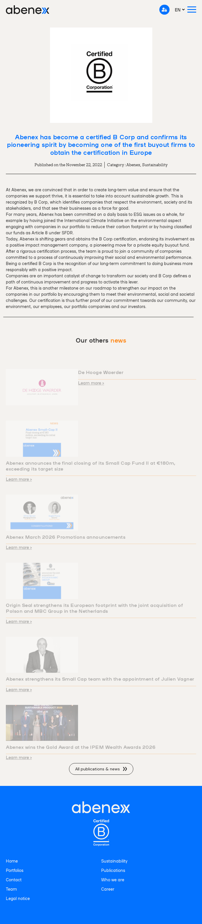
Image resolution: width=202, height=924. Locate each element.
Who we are (112, 879)
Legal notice (18, 898)
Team (11, 889)
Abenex (133, 164)
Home (12, 861)
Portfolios (14, 870)
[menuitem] (180, 9)
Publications (113, 870)
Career (107, 889)
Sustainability (155, 164)
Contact (14, 879)
